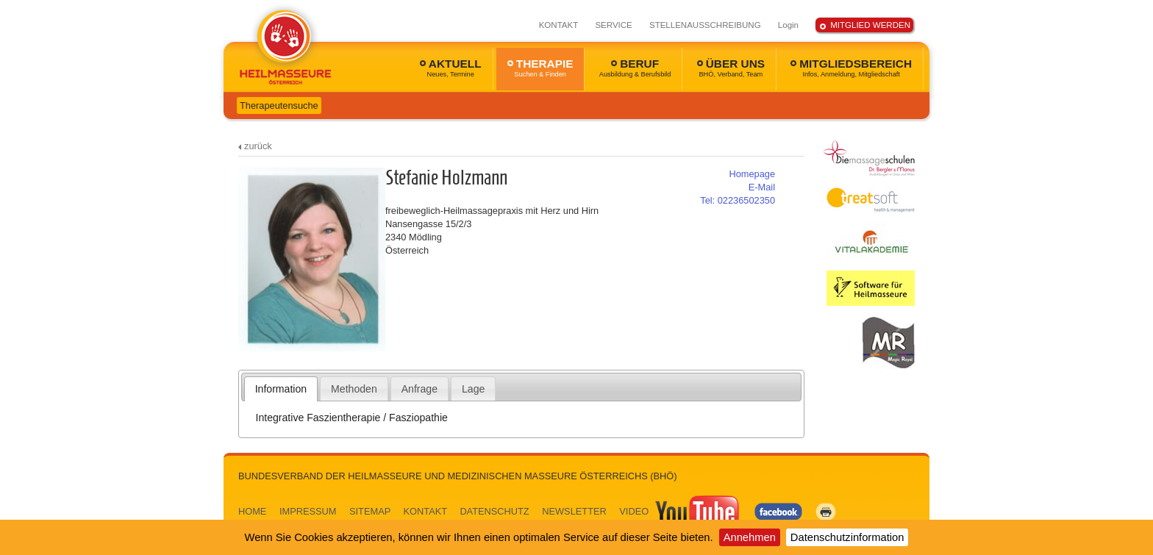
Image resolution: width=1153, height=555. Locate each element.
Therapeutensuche (279, 105)
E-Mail (762, 187)
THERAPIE (540, 67)
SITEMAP (369, 511)
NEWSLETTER (574, 511)
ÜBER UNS (731, 67)
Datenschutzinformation (847, 537)
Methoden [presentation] (354, 389)
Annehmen (750, 537)
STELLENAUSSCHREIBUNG (705, 25)
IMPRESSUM (308, 511)
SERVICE (613, 25)
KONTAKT (559, 25)
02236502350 (737, 200)
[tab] (281, 388)
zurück (258, 145)
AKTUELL (451, 67)
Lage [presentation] (473, 389)
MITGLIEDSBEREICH (851, 67)
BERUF (635, 67)
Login (788, 25)
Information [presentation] (281, 389)
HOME (252, 511)
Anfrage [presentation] (419, 389)
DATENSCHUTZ (494, 511)
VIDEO (680, 511)
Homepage (752, 173)
